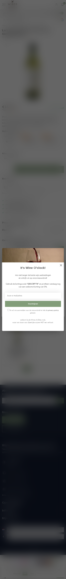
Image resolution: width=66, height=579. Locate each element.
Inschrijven (33, 304)
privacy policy (53, 310)
